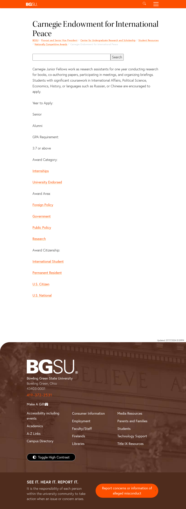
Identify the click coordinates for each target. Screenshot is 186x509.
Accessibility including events (43, 416)
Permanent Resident (47, 272)
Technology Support (132, 436)
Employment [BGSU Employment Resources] (81, 421)
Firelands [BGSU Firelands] (78, 436)
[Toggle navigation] (156, 4)
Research (39, 238)
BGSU (35, 40)
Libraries (78, 443)
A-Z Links (34, 433)
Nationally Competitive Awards (51, 44)
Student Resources (148, 40)
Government (41, 216)
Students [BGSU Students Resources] (124, 428)
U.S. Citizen (40, 284)
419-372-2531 (39, 394)
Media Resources (129, 413)
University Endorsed (47, 182)
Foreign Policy (42, 204)
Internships (40, 171)
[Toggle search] (144, 4)
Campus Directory (40, 441)
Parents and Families (132, 421)
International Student (48, 261)
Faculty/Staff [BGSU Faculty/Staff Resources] (82, 428)
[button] (81, 4)
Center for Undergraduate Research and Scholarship (108, 40)
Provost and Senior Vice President (59, 40)
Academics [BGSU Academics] (35, 426)
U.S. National (42, 295)
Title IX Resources (130, 443)
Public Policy (41, 227)
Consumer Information (88, 413)
